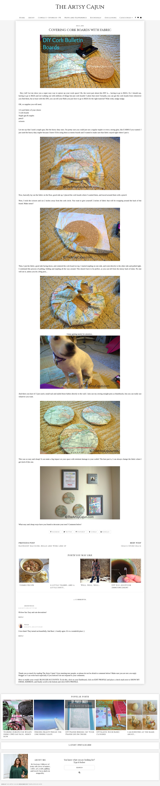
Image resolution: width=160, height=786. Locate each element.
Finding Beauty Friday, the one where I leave (47, 733)
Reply (21, 617)
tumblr (93, 532)
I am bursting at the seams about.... (141, 733)
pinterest (80, 532)
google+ (105, 532)
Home (22, 18)
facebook (55, 532)
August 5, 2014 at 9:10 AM (33, 626)
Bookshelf (95, 18)
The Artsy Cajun (80, 7)
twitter (68, 532)
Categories (125, 18)
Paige (26, 624)
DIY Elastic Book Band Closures (107, 733)
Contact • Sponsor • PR (49, 18)
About (31, 18)
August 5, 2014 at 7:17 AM (27, 608)
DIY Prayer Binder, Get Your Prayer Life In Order (80, 733)
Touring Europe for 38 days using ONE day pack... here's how (17, 734)
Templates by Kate (35, 784)
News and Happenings (75, 18)
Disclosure (110, 18)
